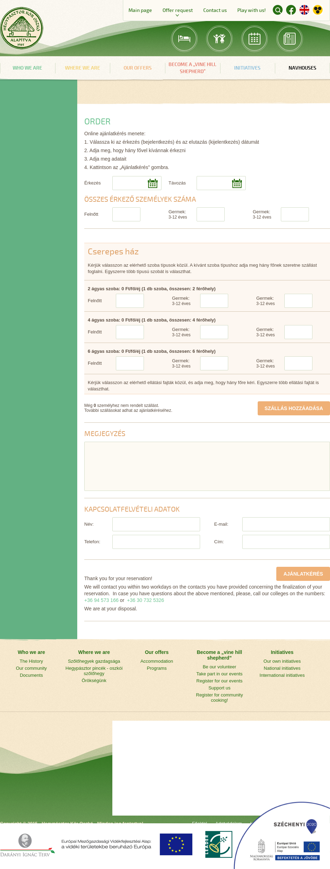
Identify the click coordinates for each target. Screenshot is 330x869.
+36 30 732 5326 (145, 600)
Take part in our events (219, 673)
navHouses (302, 68)
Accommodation (156, 661)
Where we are (82, 68)
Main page (140, 10)
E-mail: (221, 524)
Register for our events (219, 680)
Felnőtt (91, 214)
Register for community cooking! (219, 697)
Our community (31, 668)
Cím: (219, 541)
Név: (89, 524)
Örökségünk (94, 680)
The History (31, 661)
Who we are (27, 68)
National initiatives (282, 668)
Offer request (178, 10)
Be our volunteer (219, 666)
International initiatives (282, 675)
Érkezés (92, 183)
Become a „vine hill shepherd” (192, 67)
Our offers (138, 68)
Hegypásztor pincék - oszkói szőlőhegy (94, 671)
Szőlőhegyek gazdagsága (94, 661)
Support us (220, 687)
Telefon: (92, 541)
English (304, 10)
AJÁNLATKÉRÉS (303, 574)
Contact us (215, 10)
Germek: (178, 214)
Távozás (177, 183)
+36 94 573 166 (101, 600)
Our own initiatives (282, 661)
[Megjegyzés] (207, 466)
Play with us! (251, 10)
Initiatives (247, 68)
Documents (31, 675)
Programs (156, 668)
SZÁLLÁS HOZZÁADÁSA (294, 408)
